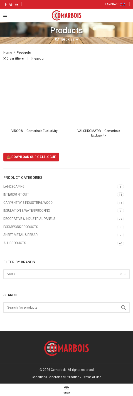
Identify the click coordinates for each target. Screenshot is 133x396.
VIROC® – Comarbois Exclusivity (34, 131)
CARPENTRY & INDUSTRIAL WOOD (28, 202)
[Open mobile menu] (5, 15)
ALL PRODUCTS (14, 243)
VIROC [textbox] (11, 274)
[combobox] (66, 274)
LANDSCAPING (14, 186)
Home (8, 52)
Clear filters (15, 58)
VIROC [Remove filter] (39, 58)
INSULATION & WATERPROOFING (26, 210)
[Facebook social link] (5, 4)
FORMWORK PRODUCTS (20, 227)
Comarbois (58, 370)
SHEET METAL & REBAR (20, 235)
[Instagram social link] (11, 4)
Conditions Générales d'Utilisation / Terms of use (66, 377)
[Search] (66, 307)
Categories (64, 39)
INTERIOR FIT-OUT (16, 194)
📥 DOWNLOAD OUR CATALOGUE (31, 157)
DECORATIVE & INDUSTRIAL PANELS (29, 219)
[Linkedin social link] (16, 4)
